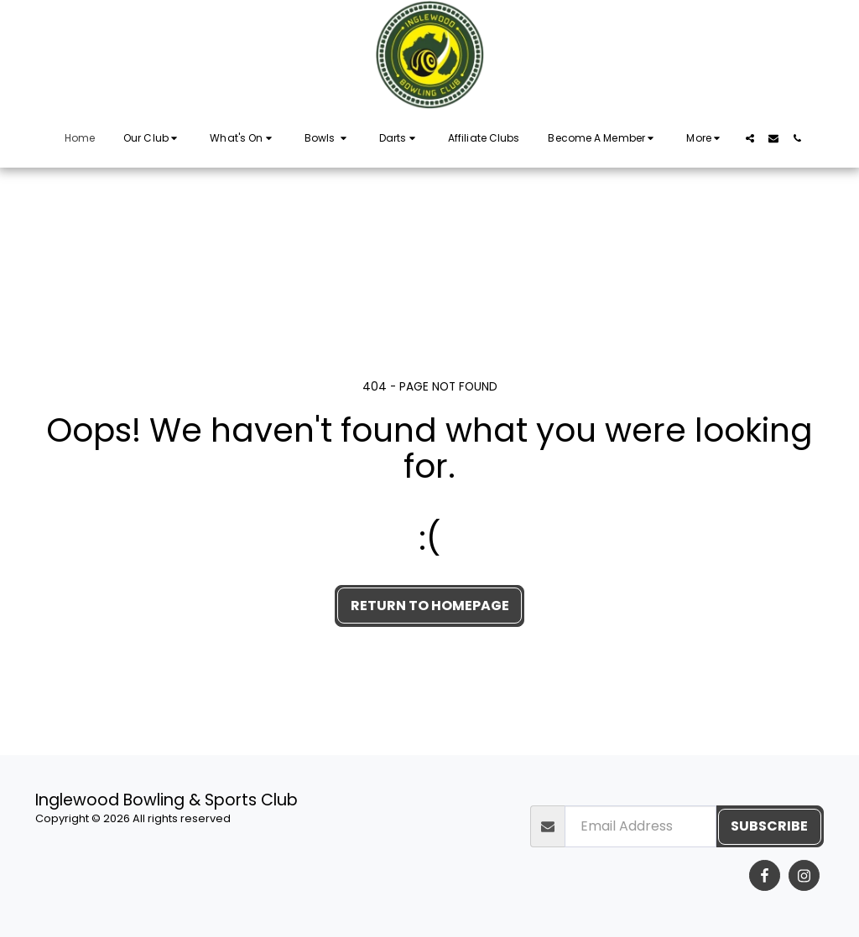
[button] (152, 138)
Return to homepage (430, 605)
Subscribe (769, 826)
